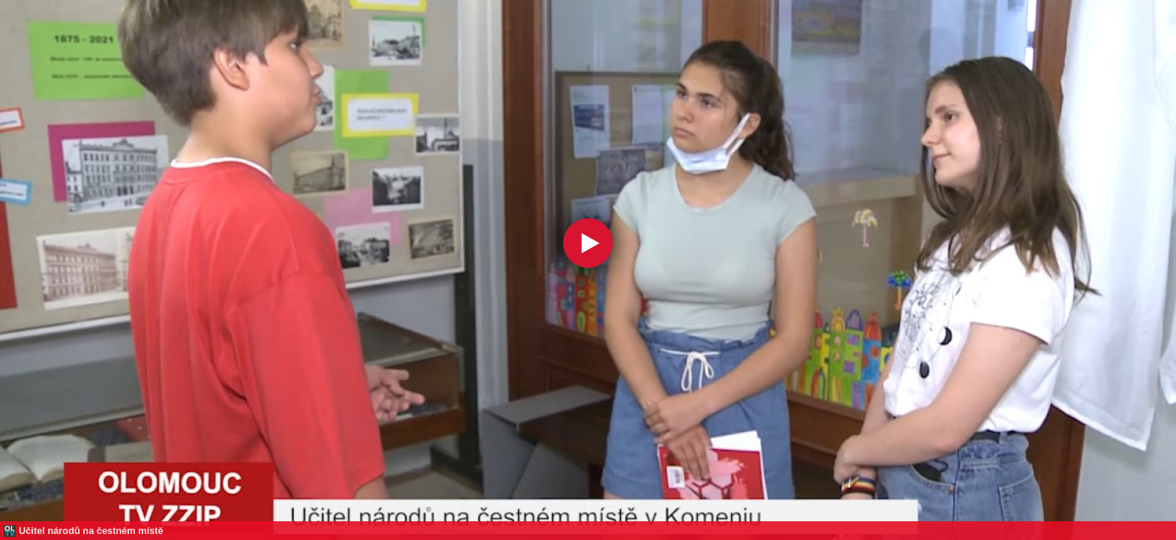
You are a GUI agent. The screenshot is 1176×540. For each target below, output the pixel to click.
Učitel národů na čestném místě (91, 530)
